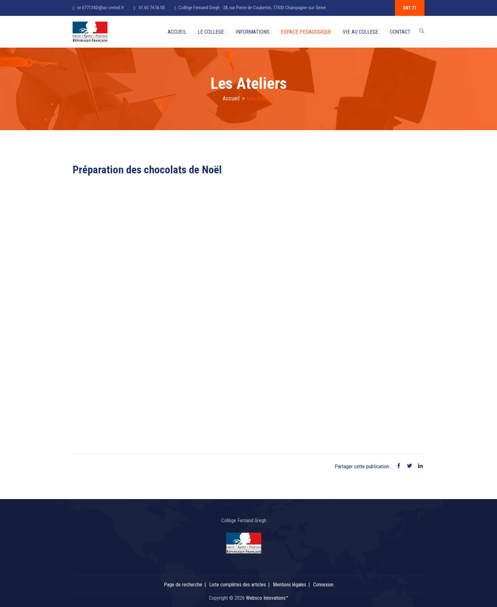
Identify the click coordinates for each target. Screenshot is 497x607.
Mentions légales (289, 585)
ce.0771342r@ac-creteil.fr (100, 7)
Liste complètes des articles (237, 585)
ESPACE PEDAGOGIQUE (306, 32)
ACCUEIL (177, 32)
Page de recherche (183, 585)
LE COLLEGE (211, 32)
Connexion (323, 585)
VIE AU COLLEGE (360, 32)
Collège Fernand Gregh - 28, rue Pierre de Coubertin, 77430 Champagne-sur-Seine (252, 7)
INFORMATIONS (252, 32)
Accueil (231, 98)
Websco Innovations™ (267, 598)
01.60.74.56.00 (151, 7)
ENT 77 (409, 7)
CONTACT (400, 32)
